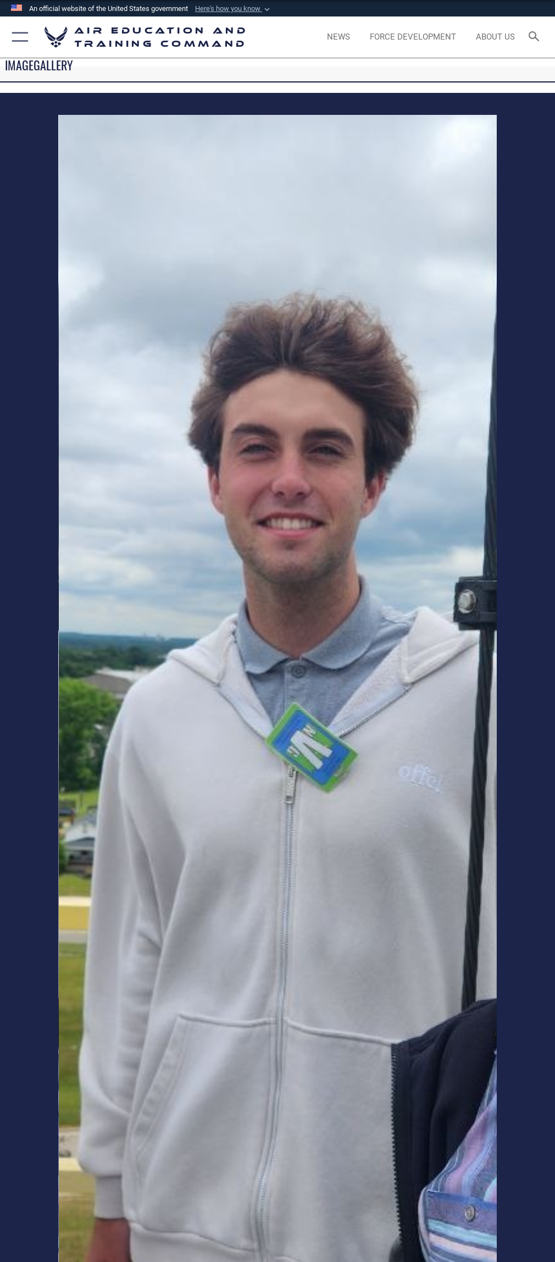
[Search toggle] (536, 37)
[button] (233, 8)
